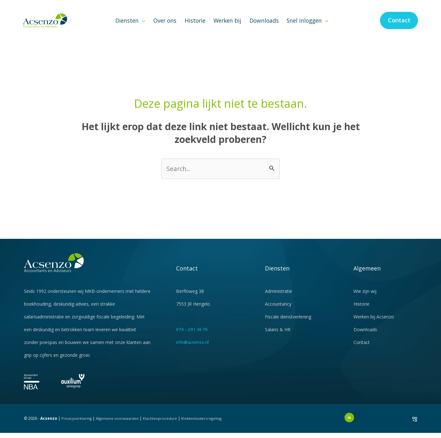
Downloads (264, 25)
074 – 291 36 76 (192, 334)
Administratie (278, 296)
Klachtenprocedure (161, 423)
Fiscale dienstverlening (288, 321)
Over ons (164, 25)
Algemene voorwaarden (118, 423)
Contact (361, 347)
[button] (142, 25)
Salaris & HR (277, 334)
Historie (195, 25)
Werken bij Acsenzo (373, 321)
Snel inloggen (308, 25)
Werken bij (227, 25)
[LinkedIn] (349, 422)
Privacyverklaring (76, 423)
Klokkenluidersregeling (203, 423)
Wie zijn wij (364, 296)
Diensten (130, 25)
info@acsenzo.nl (193, 347)
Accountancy (278, 309)
